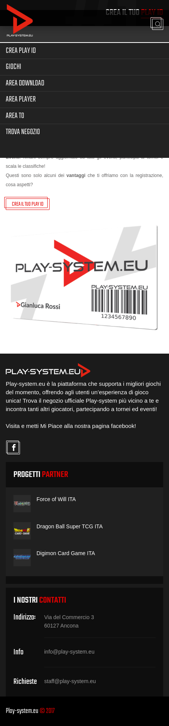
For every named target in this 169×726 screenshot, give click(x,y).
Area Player (21, 99)
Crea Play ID (21, 51)
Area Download (25, 83)
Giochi (13, 67)
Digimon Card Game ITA (65, 553)
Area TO (15, 116)
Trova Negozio (23, 132)
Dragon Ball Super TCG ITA (69, 526)
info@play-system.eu (69, 652)
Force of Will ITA (56, 499)
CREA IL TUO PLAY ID (27, 204)
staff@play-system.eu (70, 681)
